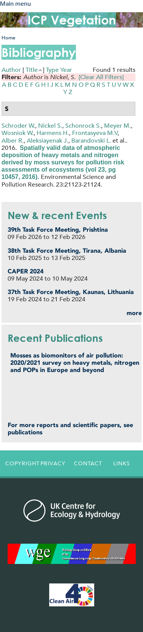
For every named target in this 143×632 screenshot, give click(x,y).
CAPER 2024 (25, 271)
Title (32, 70)
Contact (88, 463)
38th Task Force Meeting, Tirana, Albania (67, 250)
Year (66, 70)
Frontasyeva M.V (95, 133)
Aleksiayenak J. (47, 140)
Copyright (20, 463)
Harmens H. (53, 133)
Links (121, 463)
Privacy (53, 463)
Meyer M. (117, 126)
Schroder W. (18, 126)
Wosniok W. (18, 133)
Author (11, 70)
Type (52, 70)
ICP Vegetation (71, 19)
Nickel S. (50, 126)
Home (8, 37)
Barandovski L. (91, 140)
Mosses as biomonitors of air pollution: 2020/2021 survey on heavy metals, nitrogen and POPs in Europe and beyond (74, 363)
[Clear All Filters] (101, 77)
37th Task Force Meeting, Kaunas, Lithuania (71, 292)
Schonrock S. (83, 126)
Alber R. (13, 140)
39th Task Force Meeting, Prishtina (58, 229)
